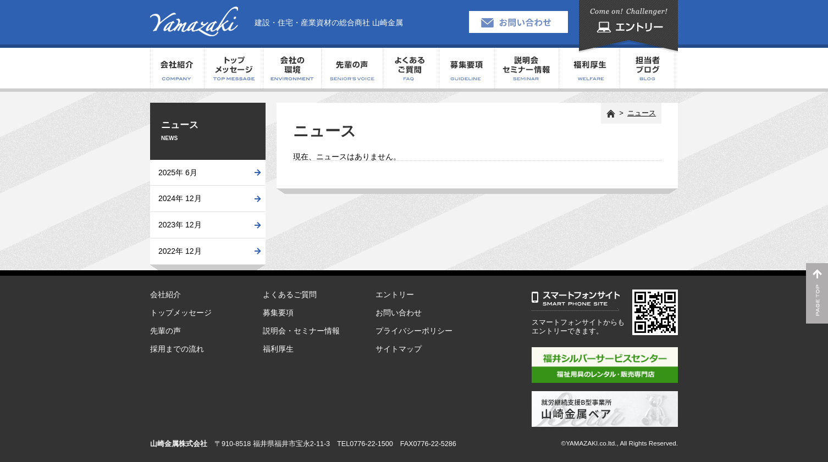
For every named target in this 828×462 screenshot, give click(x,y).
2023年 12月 (180, 224)
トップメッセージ (233, 68)
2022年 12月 (180, 251)
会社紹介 (177, 68)
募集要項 (466, 68)
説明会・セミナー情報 (526, 68)
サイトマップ (399, 348)
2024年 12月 (180, 198)
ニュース (641, 113)
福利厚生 (589, 68)
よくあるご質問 (411, 68)
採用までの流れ (177, 348)
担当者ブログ (647, 68)
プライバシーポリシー (414, 330)
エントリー (395, 294)
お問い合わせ (399, 312)
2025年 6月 (177, 172)
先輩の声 (352, 68)
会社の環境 (292, 68)
